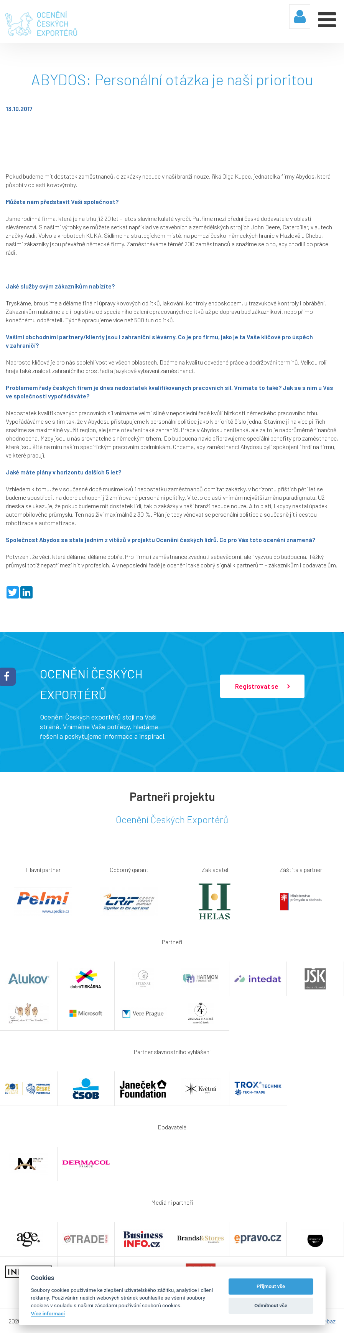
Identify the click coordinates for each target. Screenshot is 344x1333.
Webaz (327, 1320)
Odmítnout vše (270, 1305)
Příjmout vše (271, 1286)
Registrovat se (262, 686)
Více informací (48, 1313)
